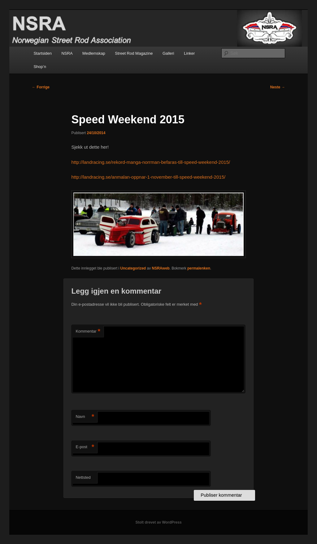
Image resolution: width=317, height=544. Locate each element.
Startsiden (42, 53)
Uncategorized (133, 268)
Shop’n (39, 66)
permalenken (198, 268)
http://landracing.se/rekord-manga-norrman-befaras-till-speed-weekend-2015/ (150, 162)
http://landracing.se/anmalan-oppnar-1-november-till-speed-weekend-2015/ (148, 177)
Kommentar (88, 331)
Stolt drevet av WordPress (158, 522)
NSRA (66, 53)
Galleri (168, 53)
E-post (85, 447)
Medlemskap (93, 53)
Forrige (41, 87)
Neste (277, 87)
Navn (85, 416)
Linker (189, 53)
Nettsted (83, 477)
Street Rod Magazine (134, 53)
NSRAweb (161, 268)
